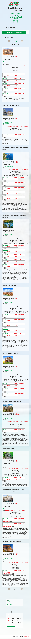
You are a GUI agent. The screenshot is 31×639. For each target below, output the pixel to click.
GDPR (15, 22)
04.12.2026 (5, 570)
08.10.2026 (5, 177)
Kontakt (15, 19)
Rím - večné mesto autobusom (11, 401)
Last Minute (15, 14)
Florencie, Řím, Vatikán (9, 285)
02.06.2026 (5, 383)
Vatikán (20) (10, 604)
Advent (4, 559)
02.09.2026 (5, 429)
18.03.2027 (5, 259)
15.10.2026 (5, 182)
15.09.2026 (5, 388)
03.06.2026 (5, 74)
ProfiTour (26, 636)
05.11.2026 (5, 250)
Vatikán (10, 601)
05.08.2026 (5, 93)
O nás (15, 20)
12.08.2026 (5, 134)
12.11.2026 (5, 254)
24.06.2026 (5, 78)
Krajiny (9, 600)
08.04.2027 (5, 264)
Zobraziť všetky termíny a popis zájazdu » (17, 65)
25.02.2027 (5, 329)
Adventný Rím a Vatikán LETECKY (12, 541)
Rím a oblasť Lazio (8, 448)
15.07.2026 (5, 88)
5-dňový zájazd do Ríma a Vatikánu (13, 44)
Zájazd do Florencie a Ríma (10, 105)
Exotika (15, 15)
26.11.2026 (5, 324)
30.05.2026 (5, 518)
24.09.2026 (5, 314)
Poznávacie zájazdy (16, 17)
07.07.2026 (5, 477)
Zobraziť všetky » (11, 626)
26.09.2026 (5, 523)
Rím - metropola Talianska (10, 353)
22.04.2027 (5, 333)
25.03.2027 (5, 197)
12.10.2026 (5, 393)
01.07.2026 (5, 83)
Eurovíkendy (6, 63)
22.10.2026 (5, 187)
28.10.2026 (5, 192)
